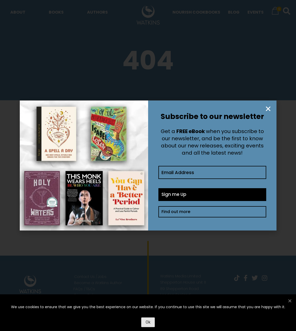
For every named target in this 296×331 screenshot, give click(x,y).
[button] (268, 109)
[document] (148, 165)
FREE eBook (190, 131)
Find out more (175, 213)
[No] (289, 300)
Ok (148, 322)
